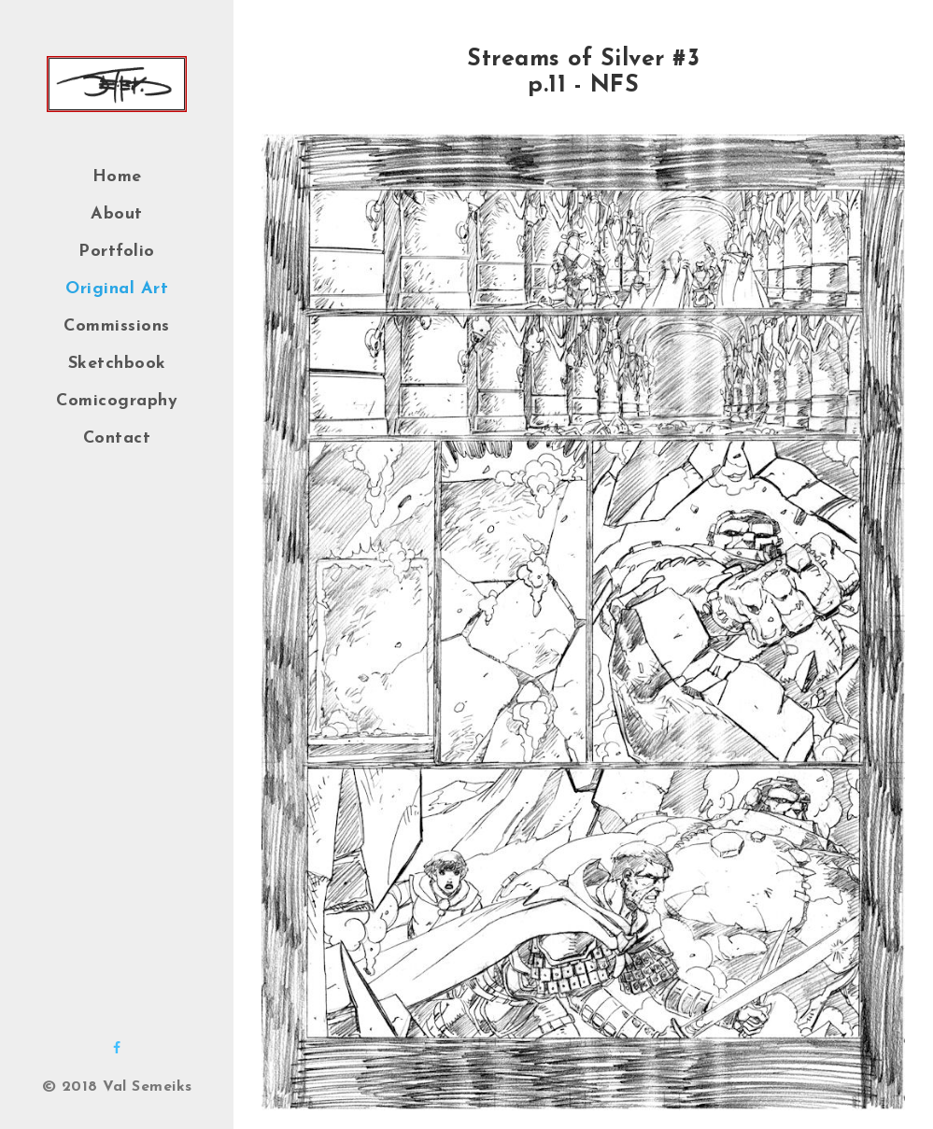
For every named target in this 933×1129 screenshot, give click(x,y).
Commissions (117, 326)
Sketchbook (117, 364)
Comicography (116, 401)
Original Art (116, 289)
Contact (117, 438)
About (117, 214)
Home (117, 177)
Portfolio (116, 252)
